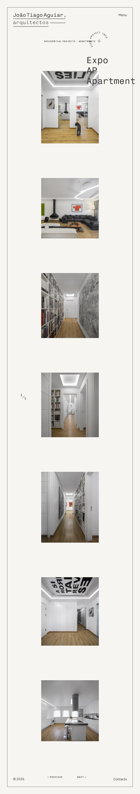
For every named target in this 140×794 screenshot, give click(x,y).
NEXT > (82, 777)
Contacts (120, 779)
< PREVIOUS (55, 777)
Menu (122, 15)
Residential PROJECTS (60, 41)
